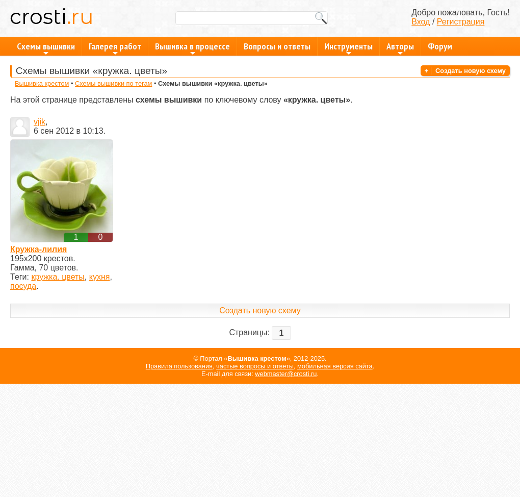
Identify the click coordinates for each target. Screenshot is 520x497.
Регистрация (461, 21)
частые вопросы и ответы (255, 366)
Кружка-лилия (38, 249)
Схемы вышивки (46, 48)
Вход (420, 21)
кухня (99, 276)
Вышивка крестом (42, 83)
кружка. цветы (57, 276)
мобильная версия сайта (335, 366)
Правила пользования (179, 366)
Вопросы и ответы (277, 46)
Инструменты (348, 48)
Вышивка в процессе (192, 48)
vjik (39, 121)
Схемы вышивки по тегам (113, 83)
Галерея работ (115, 48)
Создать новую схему (470, 70)
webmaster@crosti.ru (286, 374)
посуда (23, 286)
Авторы (400, 48)
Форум (440, 46)
